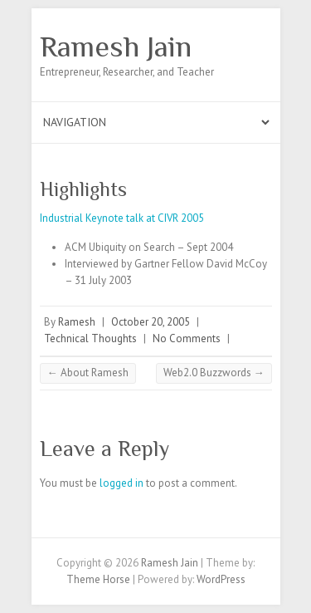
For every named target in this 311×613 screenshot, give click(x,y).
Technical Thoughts (90, 338)
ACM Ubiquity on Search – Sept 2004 (149, 247)
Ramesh (76, 322)
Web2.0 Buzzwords (214, 372)
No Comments (187, 338)
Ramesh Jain (116, 46)
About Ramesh (88, 372)
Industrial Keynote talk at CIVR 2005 (122, 218)
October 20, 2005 (150, 322)
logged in (121, 483)
